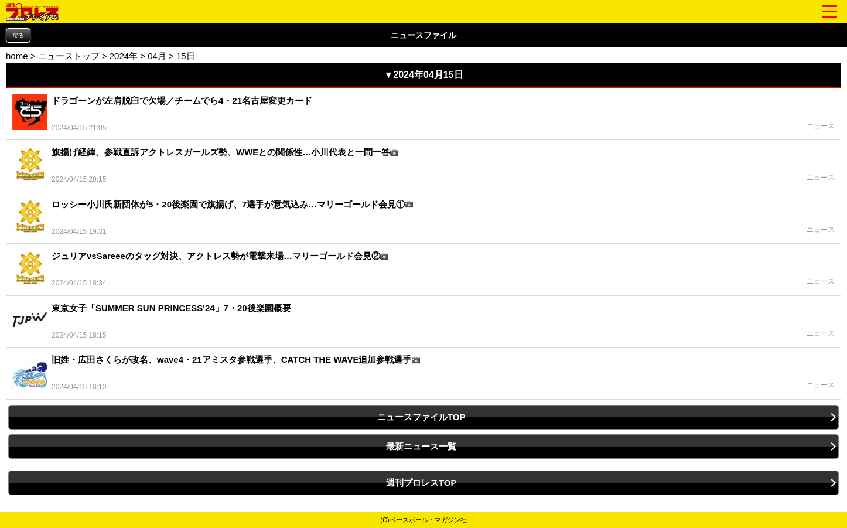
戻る (18, 35)
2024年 (124, 56)
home (17, 56)
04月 (157, 56)
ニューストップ (69, 56)
